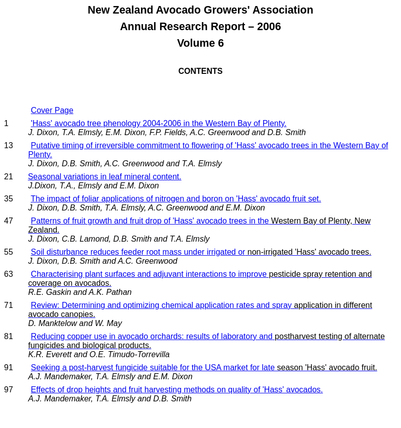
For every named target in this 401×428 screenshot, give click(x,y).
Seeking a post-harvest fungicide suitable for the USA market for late (204, 367)
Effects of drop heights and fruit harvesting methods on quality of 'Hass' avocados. (177, 389)
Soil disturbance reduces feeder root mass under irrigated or (201, 252)
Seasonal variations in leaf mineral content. (104, 176)
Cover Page (52, 110)
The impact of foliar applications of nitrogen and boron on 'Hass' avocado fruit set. (176, 198)
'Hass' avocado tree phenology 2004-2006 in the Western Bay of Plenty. (158, 123)
